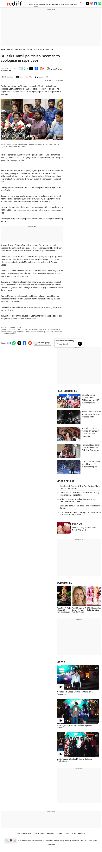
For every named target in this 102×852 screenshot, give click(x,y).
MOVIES (48, 4)
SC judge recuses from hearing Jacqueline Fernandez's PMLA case (78, 500)
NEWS (36, 4)
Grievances (51, 844)
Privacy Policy (59, 841)
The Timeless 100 (78, 833)
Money (59, 833)
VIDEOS (61, 662)
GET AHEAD (69, 4)
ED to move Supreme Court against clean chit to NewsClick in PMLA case (80, 513)
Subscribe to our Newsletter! (65, 341)
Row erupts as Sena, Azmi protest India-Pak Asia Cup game (90, 447)
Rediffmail (50, 833)
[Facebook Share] (36, 68)
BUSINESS (42, 4)
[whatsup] (100, 3)
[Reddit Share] (41, 68)
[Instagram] (91, 3)
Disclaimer (49, 841)
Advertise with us (38, 841)
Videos (67, 833)
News (9, 49)
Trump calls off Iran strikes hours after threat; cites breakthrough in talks (79, 494)
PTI (8, 69)
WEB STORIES (64, 582)
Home (3, 49)
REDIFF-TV (77, 4)
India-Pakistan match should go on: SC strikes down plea (91, 464)
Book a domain (39, 833)
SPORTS (61, 4)
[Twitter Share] (30, 68)
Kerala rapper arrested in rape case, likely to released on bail (91, 414)
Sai (10, 70)
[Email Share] (20, 68)
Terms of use (92, 841)
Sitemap (68, 841)
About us (83, 841)
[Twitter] (87, 3)
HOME (31, 4)
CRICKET (55, 4)
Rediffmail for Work (24, 833)
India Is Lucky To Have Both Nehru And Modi (84, 529)
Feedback (75, 841)
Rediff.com (27, 841)
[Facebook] (96, 3)
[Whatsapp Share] (25, 68)
